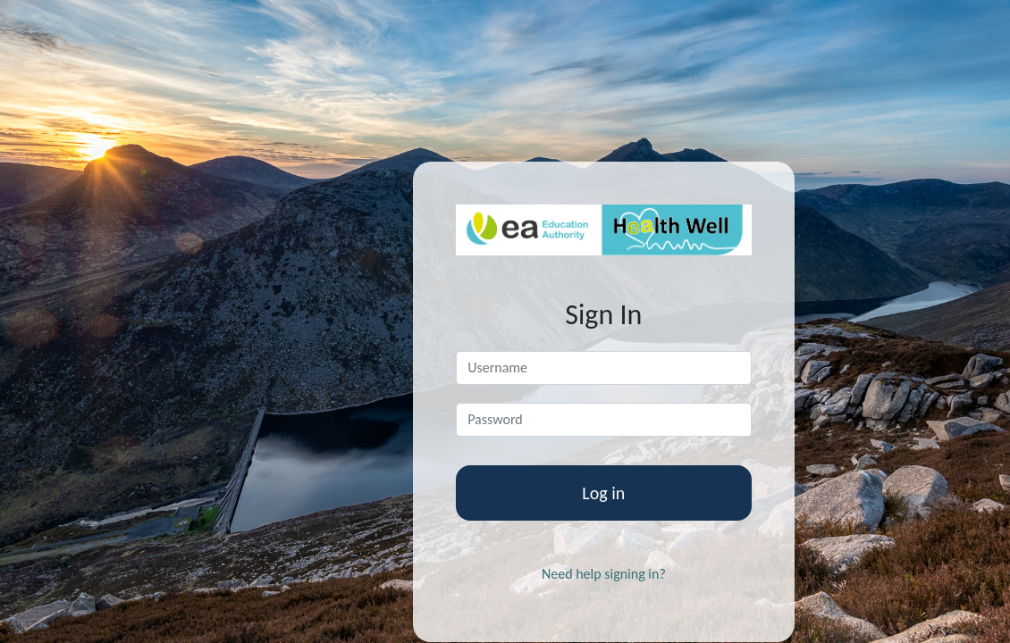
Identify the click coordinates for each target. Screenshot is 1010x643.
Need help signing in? (604, 573)
